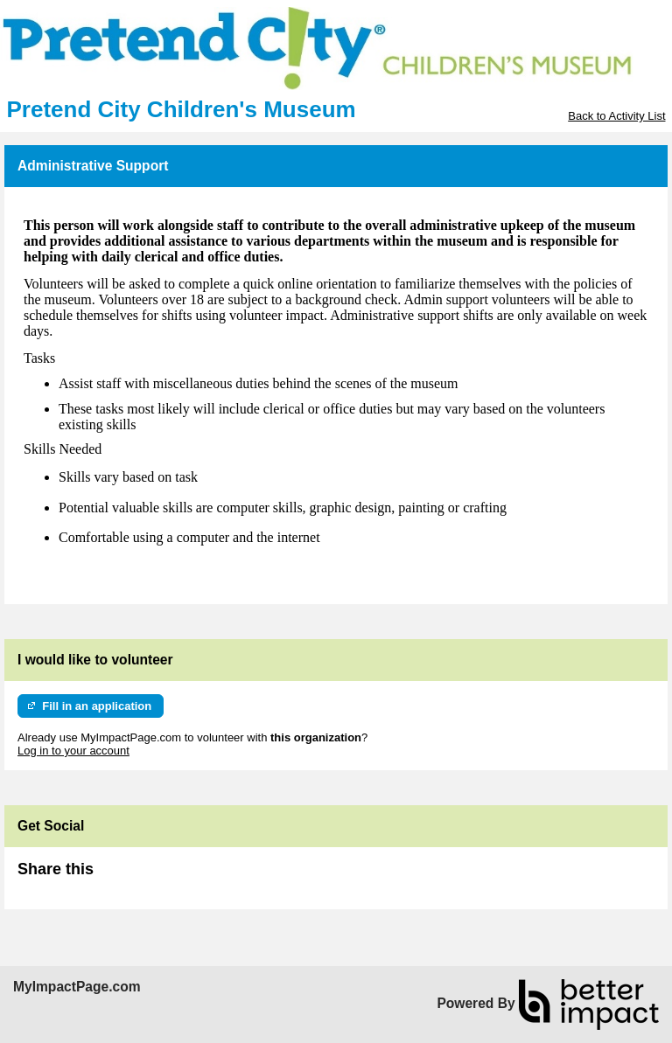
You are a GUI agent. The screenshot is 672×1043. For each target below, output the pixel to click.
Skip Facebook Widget (150, 876)
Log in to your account (74, 750)
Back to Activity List (616, 115)
